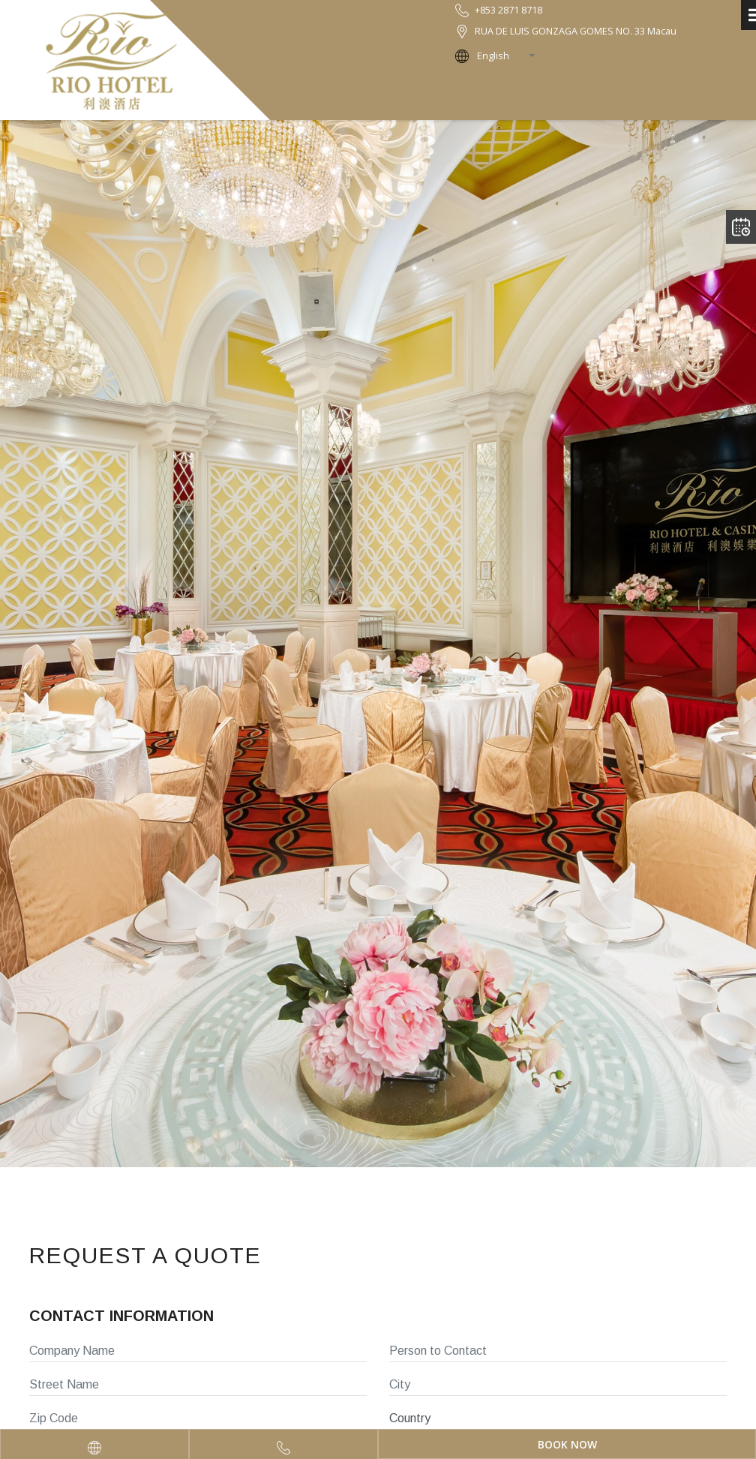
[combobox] (510, 56)
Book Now (567, 1444)
